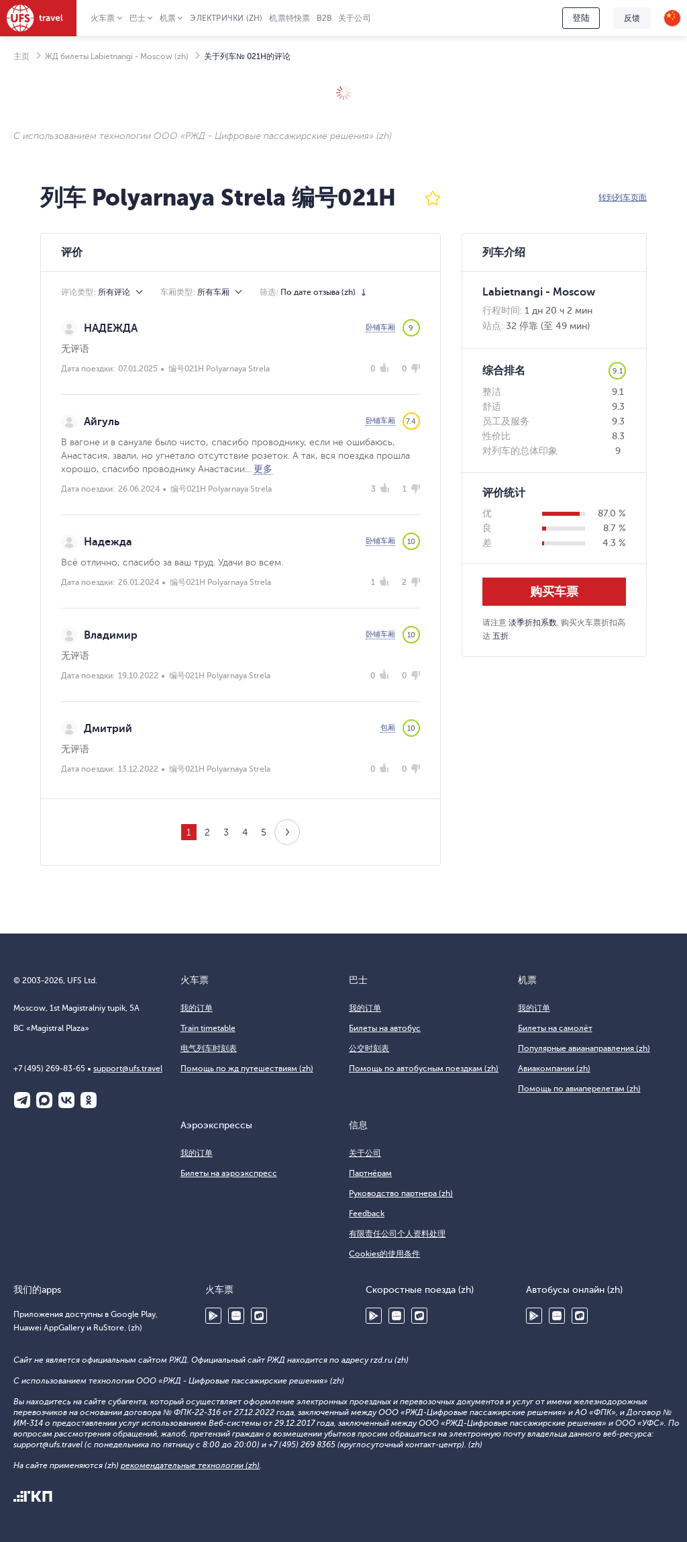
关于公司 (354, 18)
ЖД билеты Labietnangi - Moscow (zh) (117, 56)
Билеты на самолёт (555, 1028)
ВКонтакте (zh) (66, 1100)
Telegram (22, 1100)
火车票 (103, 18)
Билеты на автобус (385, 1028)
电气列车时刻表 (208, 1048)
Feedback (366, 1213)
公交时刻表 (369, 1048)
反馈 (632, 18)
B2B (324, 18)
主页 (21, 56)
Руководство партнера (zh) (401, 1193)
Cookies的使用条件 (384, 1254)
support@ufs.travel (127, 1068)
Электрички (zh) (226, 18)
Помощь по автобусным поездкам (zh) (423, 1068)
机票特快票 (289, 18)
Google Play (213, 1316)
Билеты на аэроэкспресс (228, 1173)
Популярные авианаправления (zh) (584, 1048)
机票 (168, 18)
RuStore (259, 1316)
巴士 (137, 18)
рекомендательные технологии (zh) (190, 1465)
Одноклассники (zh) (88, 1100)
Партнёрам (370, 1173)
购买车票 (554, 591)
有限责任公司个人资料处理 (397, 1233)
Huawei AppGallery (236, 1316)
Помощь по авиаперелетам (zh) (579, 1088)
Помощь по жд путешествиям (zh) (246, 1068)
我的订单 (196, 1008)
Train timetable (207, 1028)
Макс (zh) (44, 1100)
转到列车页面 (622, 197)
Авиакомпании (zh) (554, 1068)
